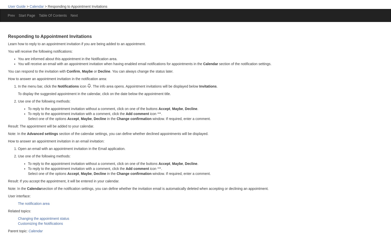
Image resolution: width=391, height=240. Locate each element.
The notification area (34, 204)
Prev (11, 15)
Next (74, 15)
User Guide (17, 6)
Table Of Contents (53, 15)
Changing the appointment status (43, 219)
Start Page (27, 15)
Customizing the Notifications (40, 224)
